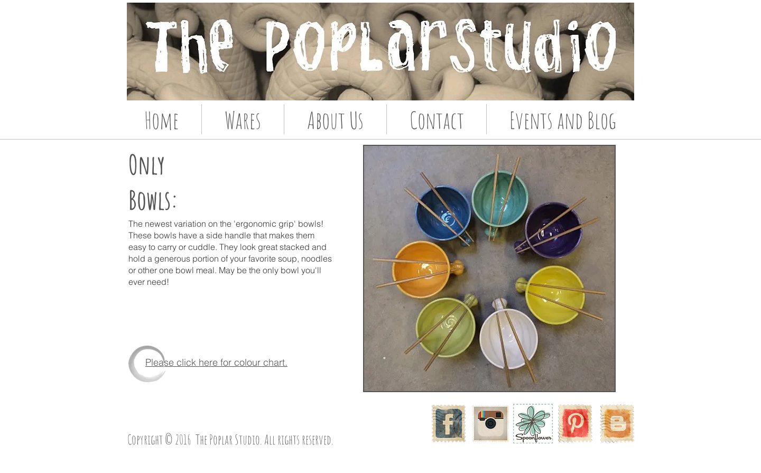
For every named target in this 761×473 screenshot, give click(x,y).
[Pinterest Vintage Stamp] (575, 423)
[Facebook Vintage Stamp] (448, 423)
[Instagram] (491, 423)
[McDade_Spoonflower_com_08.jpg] (533, 423)
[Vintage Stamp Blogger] (617, 423)
